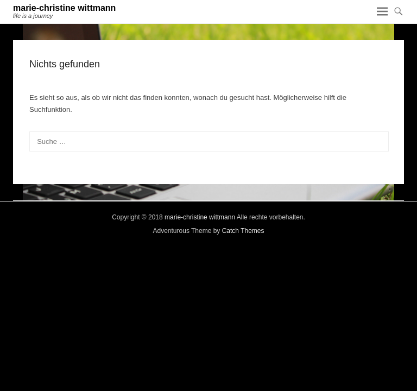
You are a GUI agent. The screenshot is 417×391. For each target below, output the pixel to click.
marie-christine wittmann (64, 7)
